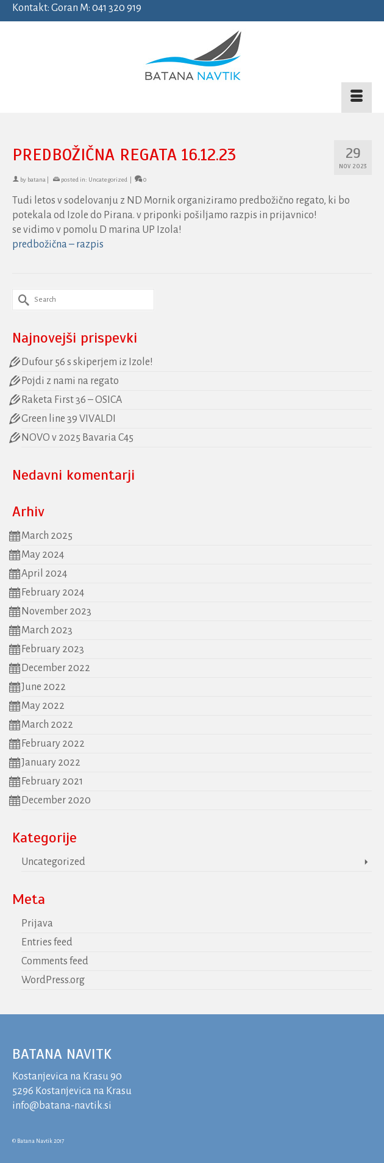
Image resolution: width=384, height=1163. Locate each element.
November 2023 (56, 611)
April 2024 (44, 573)
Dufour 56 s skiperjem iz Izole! (87, 362)
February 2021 (52, 781)
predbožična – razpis (58, 244)
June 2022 (43, 686)
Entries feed (47, 942)
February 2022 (53, 743)
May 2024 (42, 554)
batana (36, 179)
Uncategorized (107, 179)
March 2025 (47, 535)
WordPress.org (53, 980)
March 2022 (47, 724)
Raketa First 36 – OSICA (71, 399)
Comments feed (54, 961)
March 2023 (47, 630)
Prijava (37, 923)
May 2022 (43, 705)
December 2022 (55, 668)
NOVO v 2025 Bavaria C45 (77, 437)
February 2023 (52, 649)
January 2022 (50, 762)
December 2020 (56, 800)
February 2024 (52, 592)
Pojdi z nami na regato (70, 380)
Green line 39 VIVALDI (68, 418)
